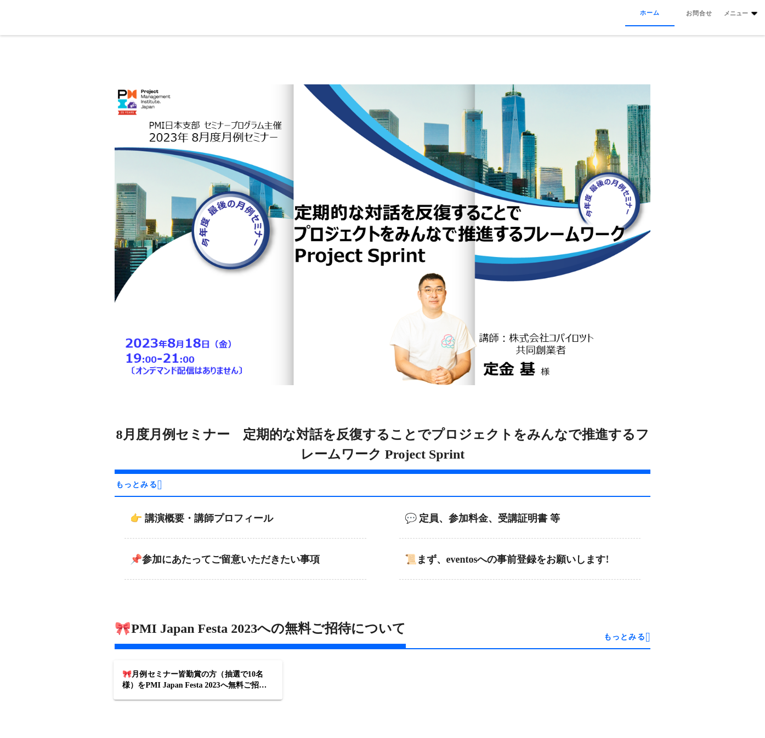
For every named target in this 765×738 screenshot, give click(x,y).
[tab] (650, 13)
